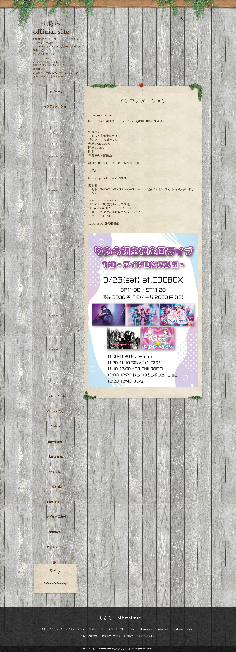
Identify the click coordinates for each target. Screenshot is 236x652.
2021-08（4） (57, 280)
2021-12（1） (57, 234)
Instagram (56, 456)
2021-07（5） (57, 291)
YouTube (55, 472)
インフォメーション (56, 106)
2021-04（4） (57, 325)
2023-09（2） (57, 144)
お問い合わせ (55, 502)
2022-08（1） (57, 178)
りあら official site (118, 617)
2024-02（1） (57, 121)
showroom (55, 441)
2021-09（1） (57, 269)
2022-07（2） (57, 189)
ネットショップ (56, 547)
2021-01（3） (57, 359)
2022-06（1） (57, 200)
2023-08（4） (57, 155)
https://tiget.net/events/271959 (107, 178)
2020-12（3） (57, 371)
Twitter (56, 426)
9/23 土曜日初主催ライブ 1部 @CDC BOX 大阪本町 (127, 121)
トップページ (55, 91)
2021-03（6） (57, 337)
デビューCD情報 (56, 516)
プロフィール (56, 396)
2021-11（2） (57, 246)
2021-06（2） (57, 303)
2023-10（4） (57, 132)
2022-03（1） (57, 212)
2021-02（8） (57, 348)
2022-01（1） (57, 223)
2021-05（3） (57, 314)
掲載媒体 (54, 532)
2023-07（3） (57, 166)
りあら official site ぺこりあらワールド (110, 648)
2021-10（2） (57, 257)
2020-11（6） (57, 382)
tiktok (56, 486)
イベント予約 (55, 411)
